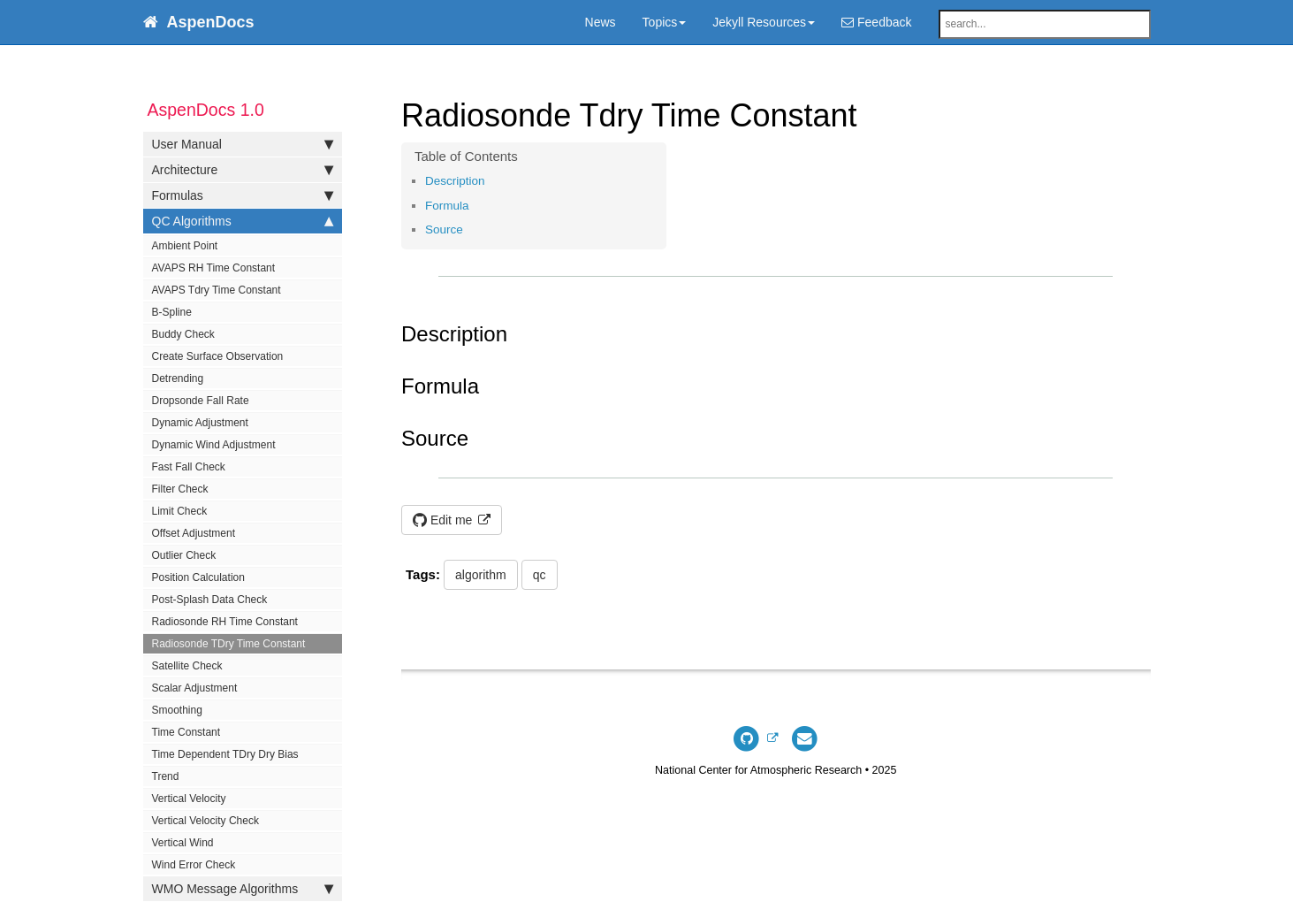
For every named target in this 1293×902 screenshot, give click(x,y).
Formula (447, 205)
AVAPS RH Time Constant (214, 268)
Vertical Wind (183, 843)
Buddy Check (183, 334)
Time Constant (186, 732)
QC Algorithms (242, 221)
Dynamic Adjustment (200, 423)
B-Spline (172, 312)
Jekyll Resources (763, 22)
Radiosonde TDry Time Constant (229, 644)
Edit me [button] (444, 520)
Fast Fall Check (188, 467)
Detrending (178, 378)
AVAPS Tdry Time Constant (216, 290)
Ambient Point (185, 246)
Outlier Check (184, 555)
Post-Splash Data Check (210, 599)
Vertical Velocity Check (205, 820)
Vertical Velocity (189, 798)
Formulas (242, 195)
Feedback (876, 22)
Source (444, 229)
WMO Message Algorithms (242, 889)
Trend (165, 776)
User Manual (242, 144)
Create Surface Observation (218, 356)
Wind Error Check (194, 865)
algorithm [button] (480, 575)
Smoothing (177, 710)
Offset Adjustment (194, 533)
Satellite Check (187, 666)
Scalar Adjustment (195, 688)
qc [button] (539, 575)
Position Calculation (198, 577)
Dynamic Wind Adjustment (214, 445)
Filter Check (180, 489)
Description (455, 180)
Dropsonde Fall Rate (200, 400)
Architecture (242, 170)
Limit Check (180, 511)
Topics (665, 22)
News (600, 22)
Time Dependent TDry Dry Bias (225, 754)
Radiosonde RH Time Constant (225, 621)
